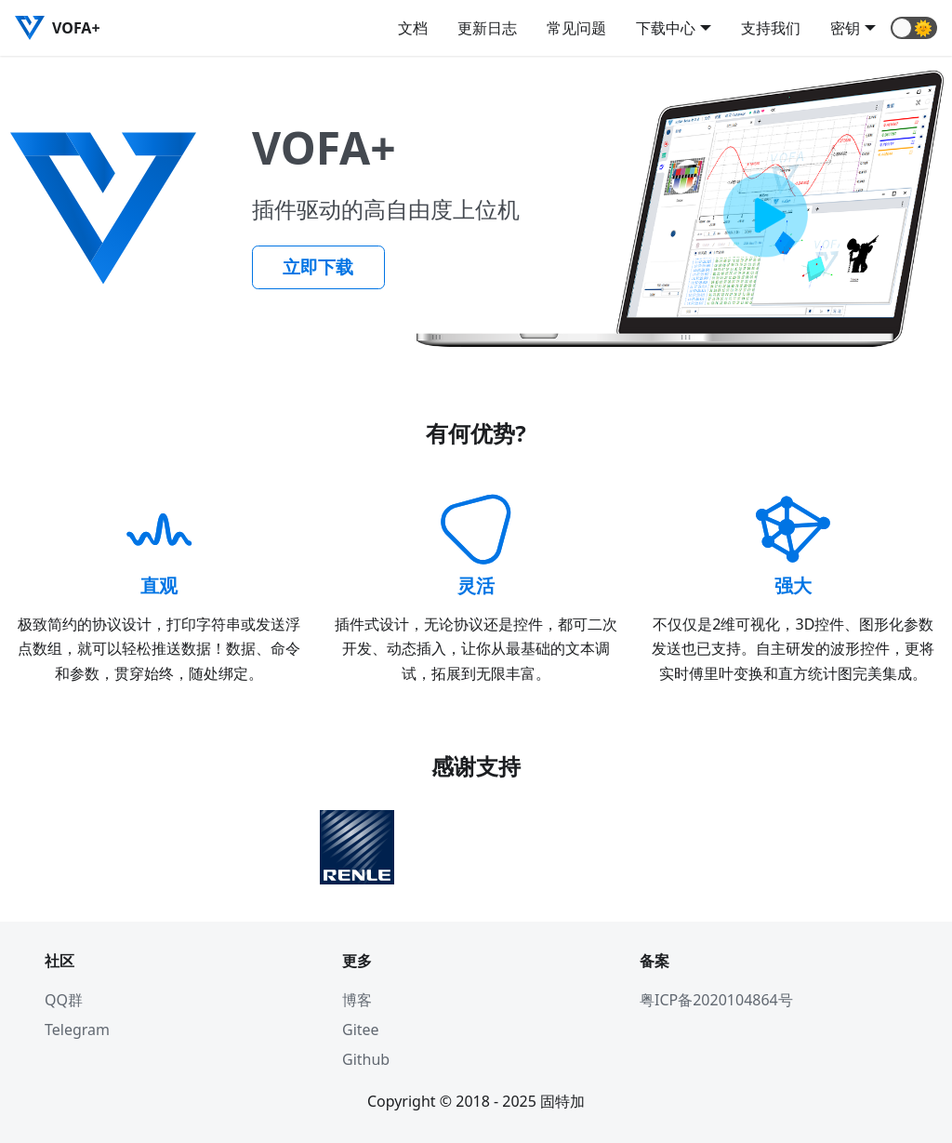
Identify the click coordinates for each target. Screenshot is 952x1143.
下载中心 (665, 28)
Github (366, 1059)
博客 (357, 1000)
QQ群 (64, 1000)
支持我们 (770, 28)
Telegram (77, 1029)
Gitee (360, 1029)
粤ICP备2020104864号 (716, 1000)
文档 (413, 28)
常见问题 (576, 28)
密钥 (845, 28)
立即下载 (318, 267)
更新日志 (487, 28)
